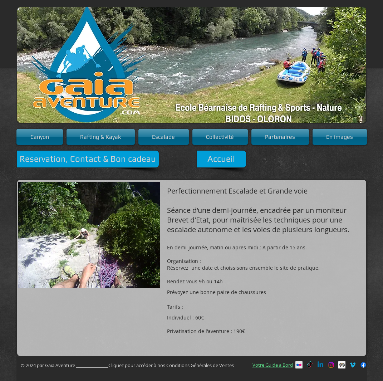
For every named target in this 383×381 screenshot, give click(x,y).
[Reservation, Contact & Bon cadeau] (87, 159)
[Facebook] (363, 364)
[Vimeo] (352, 364)
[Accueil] (221, 159)
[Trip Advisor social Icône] (341, 364)
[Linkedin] (320, 364)
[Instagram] (331, 364)
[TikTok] (309, 364)
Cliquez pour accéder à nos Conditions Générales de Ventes (171, 365)
